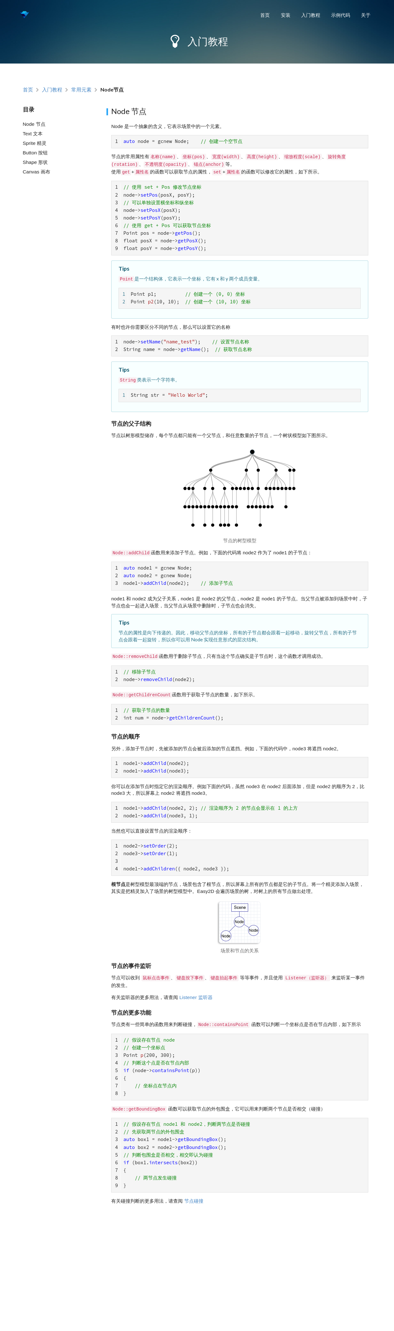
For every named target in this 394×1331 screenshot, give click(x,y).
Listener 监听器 (196, 991)
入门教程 (310, 15)
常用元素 (81, 89)
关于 (365, 15)
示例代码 (340, 15)
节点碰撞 (193, 1191)
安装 (285, 15)
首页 (265, 15)
